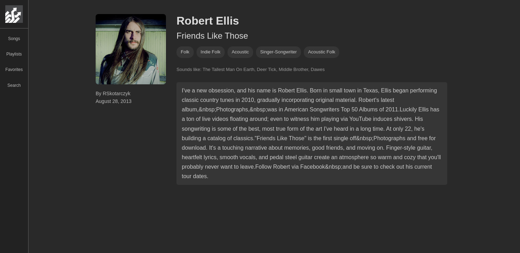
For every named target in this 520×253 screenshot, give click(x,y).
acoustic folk (321, 51)
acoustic (240, 51)
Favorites (14, 69)
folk (185, 51)
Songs (14, 38)
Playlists (14, 54)
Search (14, 85)
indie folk (210, 51)
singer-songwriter (278, 51)
